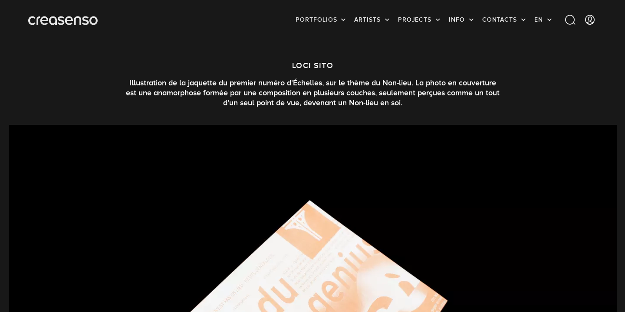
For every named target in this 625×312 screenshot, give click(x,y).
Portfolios (316, 19)
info (457, 19)
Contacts (499, 19)
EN (538, 19)
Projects (414, 19)
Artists (367, 19)
